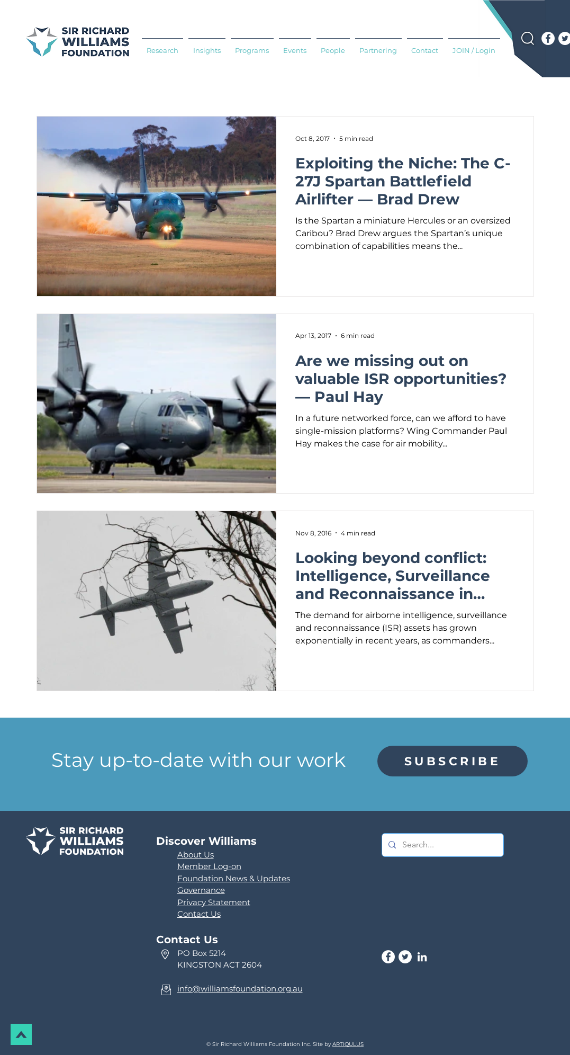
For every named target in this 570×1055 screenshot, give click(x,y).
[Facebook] (548, 38)
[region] (452, 761)
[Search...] (441, 845)
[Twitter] (405, 956)
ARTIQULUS (348, 1044)
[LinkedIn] (422, 956)
